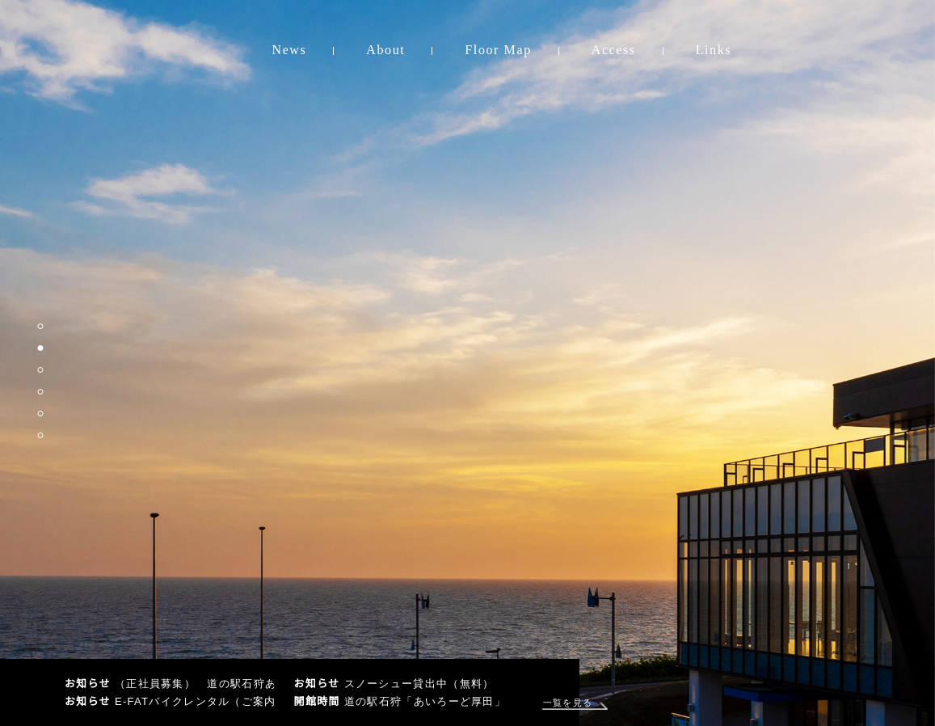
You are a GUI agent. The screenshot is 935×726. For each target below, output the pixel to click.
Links (713, 50)
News (289, 50)
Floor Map (498, 50)
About (385, 50)
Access (614, 50)
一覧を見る (562, 702)
